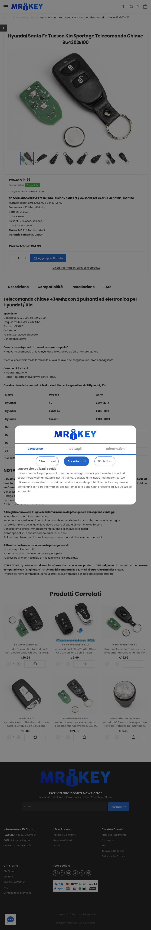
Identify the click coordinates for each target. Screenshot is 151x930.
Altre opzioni (47, 461)
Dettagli (75, 449)
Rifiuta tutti (105, 461)
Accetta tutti (76, 461)
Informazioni (116, 449)
